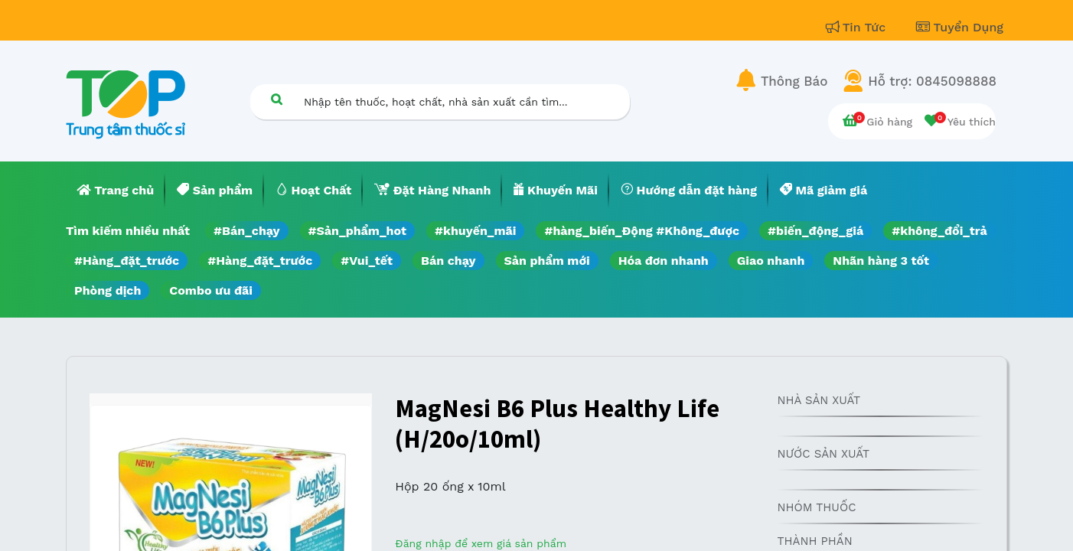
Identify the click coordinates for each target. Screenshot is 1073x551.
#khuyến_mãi (475, 230)
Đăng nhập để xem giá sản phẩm (480, 543)
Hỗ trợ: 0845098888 (932, 81)
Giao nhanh (771, 260)
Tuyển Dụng (959, 27)
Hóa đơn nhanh (663, 260)
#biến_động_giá (815, 230)
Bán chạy (448, 260)
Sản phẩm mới (547, 260)
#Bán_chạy (247, 230)
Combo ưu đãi (211, 290)
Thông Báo (794, 81)
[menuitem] (115, 190)
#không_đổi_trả (939, 230)
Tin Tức (858, 27)
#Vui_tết (367, 260)
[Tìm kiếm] (276, 99)
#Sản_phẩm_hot (357, 230)
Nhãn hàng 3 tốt (881, 260)
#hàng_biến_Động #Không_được (641, 230)
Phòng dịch (107, 290)
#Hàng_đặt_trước (126, 260)
